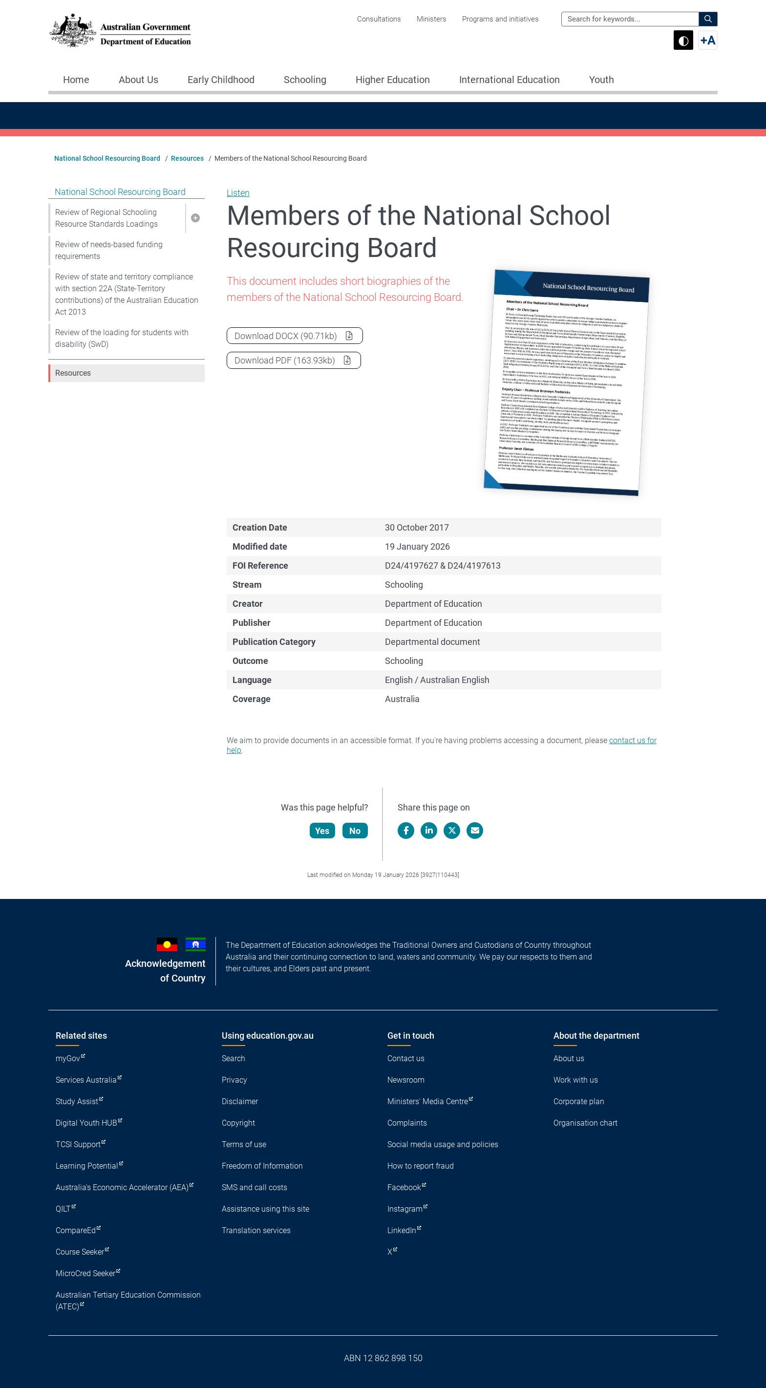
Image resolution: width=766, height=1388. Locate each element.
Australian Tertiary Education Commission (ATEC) (128, 1300)
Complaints (407, 1123)
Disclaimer (240, 1101)
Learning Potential (87, 1166)
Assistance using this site (265, 1209)
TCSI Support (78, 1144)
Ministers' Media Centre (427, 1101)
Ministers (432, 19)
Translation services (256, 1230)
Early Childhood (221, 79)
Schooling (305, 79)
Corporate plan (578, 1101)
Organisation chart (585, 1123)
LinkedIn (401, 1230)
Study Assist (77, 1101)
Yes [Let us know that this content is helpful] (323, 831)
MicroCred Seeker (85, 1273)
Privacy (234, 1080)
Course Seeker (80, 1252)
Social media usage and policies (442, 1144)
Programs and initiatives (500, 19)
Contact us (406, 1058)
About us (568, 1058)
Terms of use (244, 1144)
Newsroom (406, 1080)
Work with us (575, 1080)
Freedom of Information (262, 1166)
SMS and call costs (254, 1187)
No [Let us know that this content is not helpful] (355, 831)
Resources (187, 158)
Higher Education (393, 79)
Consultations (379, 19)
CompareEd (76, 1230)
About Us (138, 79)
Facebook (404, 1187)
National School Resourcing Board (107, 158)
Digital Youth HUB (86, 1123)
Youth (601, 79)
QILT (63, 1209)
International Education (509, 79)
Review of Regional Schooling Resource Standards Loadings (106, 218)
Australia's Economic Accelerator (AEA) (122, 1187)
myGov (68, 1058)
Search (233, 1058)
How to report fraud (420, 1166)
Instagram (405, 1209)
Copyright (238, 1123)
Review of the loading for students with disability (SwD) (122, 338)
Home (76, 79)
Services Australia (86, 1080)
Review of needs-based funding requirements (109, 250)
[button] (195, 218)
